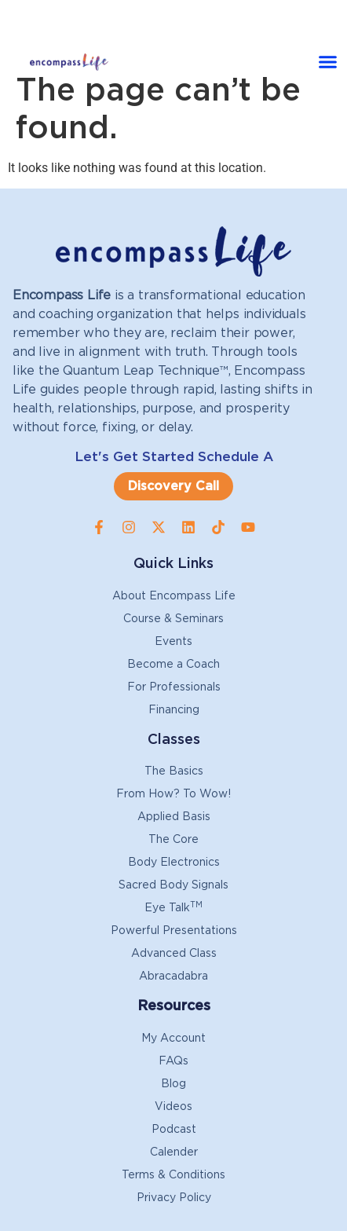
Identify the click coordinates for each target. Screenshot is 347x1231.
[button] (328, 62)
